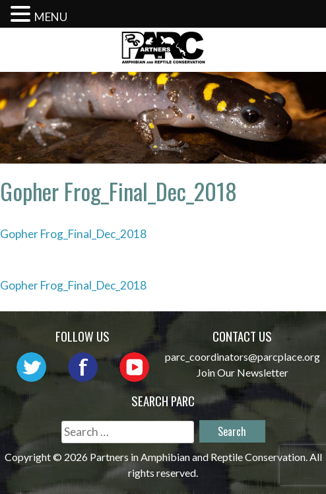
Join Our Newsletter (242, 372)
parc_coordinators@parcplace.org (242, 356)
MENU (50, 17)
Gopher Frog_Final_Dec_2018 (73, 234)
